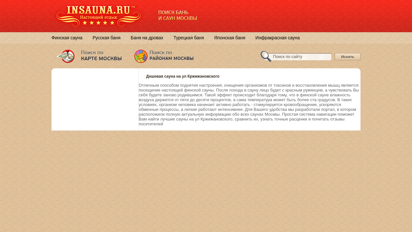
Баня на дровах (147, 37)
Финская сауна (67, 37)
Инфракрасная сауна (278, 37)
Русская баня (107, 37)
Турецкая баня (188, 37)
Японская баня (229, 37)
